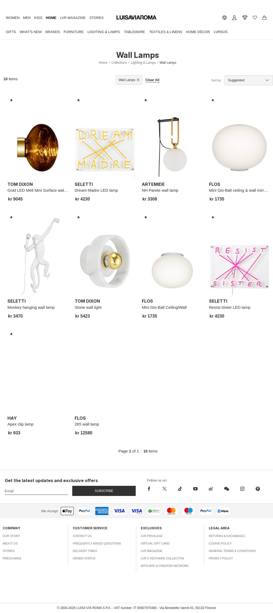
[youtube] (195, 489)
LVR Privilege (152, 536)
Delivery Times (85, 550)
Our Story (11, 536)
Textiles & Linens (165, 32)
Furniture (74, 32)
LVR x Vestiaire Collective (162, 558)
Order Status (84, 558)
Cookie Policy (220, 543)
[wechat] (227, 489)
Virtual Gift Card (155, 543)
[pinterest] (258, 489)
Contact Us (82, 536)
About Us (10, 543)
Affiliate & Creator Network (164, 565)
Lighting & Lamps (103, 32)
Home (51, 18)
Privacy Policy (221, 558)
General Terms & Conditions (232, 550)
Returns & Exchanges (227, 536)
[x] (164, 489)
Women (12, 18)
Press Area (12, 558)
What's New (31, 32)
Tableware (134, 32)
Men (27, 18)
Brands (53, 32)
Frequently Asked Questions (97, 543)
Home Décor (198, 32)
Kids (38, 18)
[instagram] (242, 489)
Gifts (11, 32)
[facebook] (152, 489)
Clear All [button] (152, 80)
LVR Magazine (73, 18)
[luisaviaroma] (136, 17)
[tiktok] (180, 489)
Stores (96, 18)
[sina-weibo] (211, 489)
